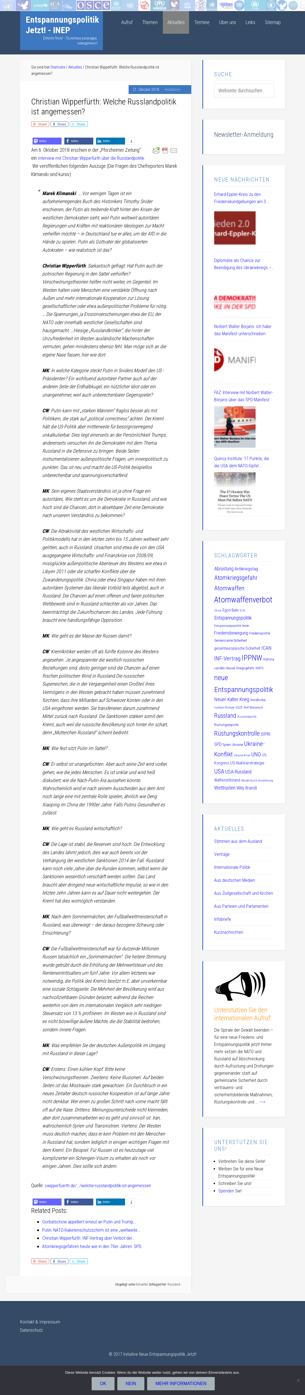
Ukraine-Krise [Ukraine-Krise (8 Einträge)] (242, 755)
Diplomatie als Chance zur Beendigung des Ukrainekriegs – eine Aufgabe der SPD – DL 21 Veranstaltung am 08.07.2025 (242, 264)
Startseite (9, 4)
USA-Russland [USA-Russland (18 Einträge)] (238, 772)
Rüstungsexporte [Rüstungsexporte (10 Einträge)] (226, 725)
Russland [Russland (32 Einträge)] (225, 715)
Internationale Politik (232, 867)
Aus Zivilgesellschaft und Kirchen (243, 893)
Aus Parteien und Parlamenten (241, 906)
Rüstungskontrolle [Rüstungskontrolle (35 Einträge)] (237, 733)
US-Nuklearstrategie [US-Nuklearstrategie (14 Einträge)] (247, 763)
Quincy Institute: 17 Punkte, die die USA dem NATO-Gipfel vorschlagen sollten (241, 463)
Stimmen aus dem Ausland (238, 841)
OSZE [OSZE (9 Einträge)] (239, 707)
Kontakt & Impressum (40, 1321)
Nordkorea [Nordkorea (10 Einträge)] (258, 700)
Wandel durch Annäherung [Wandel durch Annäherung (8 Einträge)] (257, 780)
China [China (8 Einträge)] (217, 610)
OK (104, 1384)
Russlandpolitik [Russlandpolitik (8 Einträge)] (246, 717)
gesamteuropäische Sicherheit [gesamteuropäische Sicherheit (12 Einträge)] (237, 648)
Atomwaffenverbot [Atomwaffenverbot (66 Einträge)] (243, 599)
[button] (47, 141)
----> (262, 1102)
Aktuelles (142, 1284)
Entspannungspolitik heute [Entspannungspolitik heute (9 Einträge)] (231, 626)
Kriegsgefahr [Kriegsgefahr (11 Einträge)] (245, 668)
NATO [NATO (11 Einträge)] (260, 668)
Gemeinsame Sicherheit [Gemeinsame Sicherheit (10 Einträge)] (230, 640)
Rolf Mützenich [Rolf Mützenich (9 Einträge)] (253, 707)
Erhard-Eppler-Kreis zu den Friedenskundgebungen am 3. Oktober (240, 198)
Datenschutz (32, 1329)
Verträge (222, 854)
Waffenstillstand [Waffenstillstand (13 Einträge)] (227, 780)
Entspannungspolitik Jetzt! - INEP (62, 24)
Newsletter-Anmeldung (244, 134)
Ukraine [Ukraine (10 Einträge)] (237, 745)
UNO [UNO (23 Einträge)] (256, 754)
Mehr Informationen (181, 1384)
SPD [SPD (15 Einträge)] (218, 744)
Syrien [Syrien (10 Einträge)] (227, 745)
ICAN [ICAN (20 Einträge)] (266, 648)
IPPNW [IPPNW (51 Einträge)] (252, 658)
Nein (131, 1384)
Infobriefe (222, 919)
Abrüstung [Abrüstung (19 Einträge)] (224, 568)
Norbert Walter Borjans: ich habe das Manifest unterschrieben (242, 330)
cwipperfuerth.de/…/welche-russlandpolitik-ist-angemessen (101, 1185)
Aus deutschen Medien (234, 880)
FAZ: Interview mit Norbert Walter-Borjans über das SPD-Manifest (243, 396)
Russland (174, 1284)
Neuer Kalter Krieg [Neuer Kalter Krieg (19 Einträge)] (231, 699)
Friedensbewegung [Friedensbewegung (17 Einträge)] (231, 633)
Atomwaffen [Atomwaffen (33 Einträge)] (229, 588)
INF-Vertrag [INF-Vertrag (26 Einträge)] (227, 658)
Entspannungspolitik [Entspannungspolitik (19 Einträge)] (233, 618)
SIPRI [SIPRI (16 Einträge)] (265, 734)
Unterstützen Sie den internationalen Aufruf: (243, 1014)
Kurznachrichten (228, 932)
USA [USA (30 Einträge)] (219, 771)
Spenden (226, 1191)
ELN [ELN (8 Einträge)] (242, 610)
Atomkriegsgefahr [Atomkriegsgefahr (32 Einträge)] (236, 577)
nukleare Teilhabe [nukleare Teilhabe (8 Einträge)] (224, 707)
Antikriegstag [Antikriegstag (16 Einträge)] (246, 568)
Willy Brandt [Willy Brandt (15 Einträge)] (247, 788)
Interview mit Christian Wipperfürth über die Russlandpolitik (93, 158)
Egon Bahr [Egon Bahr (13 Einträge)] (230, 610)
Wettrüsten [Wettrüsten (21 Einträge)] (224, 788)
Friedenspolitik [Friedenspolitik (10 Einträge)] (259, 633)
